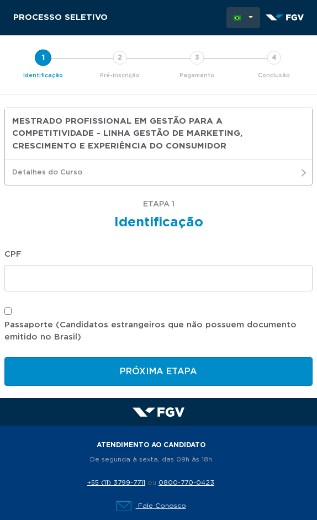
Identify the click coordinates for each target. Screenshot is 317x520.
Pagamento (196, 75)
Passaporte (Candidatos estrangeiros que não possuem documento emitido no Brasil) (150, 331)
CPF (13, 254)
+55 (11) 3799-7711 (116, 482)
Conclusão (274, 75)
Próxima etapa (158, 371)
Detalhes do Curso (158, 173)
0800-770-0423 (186, 482)
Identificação (43, 75)
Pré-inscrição (120, 75)
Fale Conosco (151, 505)
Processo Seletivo (60, 17)
